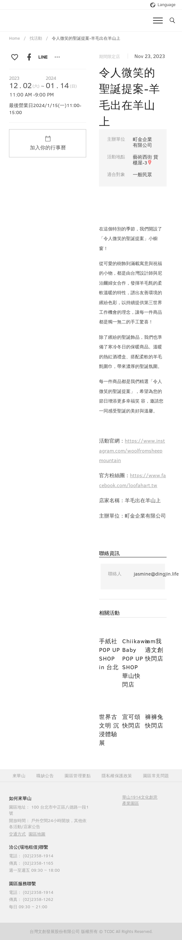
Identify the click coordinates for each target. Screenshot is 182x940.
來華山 (19, 776)
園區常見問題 (156, 776)
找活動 (36, 38)
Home (14, 38)
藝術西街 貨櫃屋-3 (145, 160)
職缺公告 (45, 776)
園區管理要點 (78, 776)
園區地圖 (37, 834)
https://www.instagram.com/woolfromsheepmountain (132, 450)
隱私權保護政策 (117, 776)
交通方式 (17, 834)
